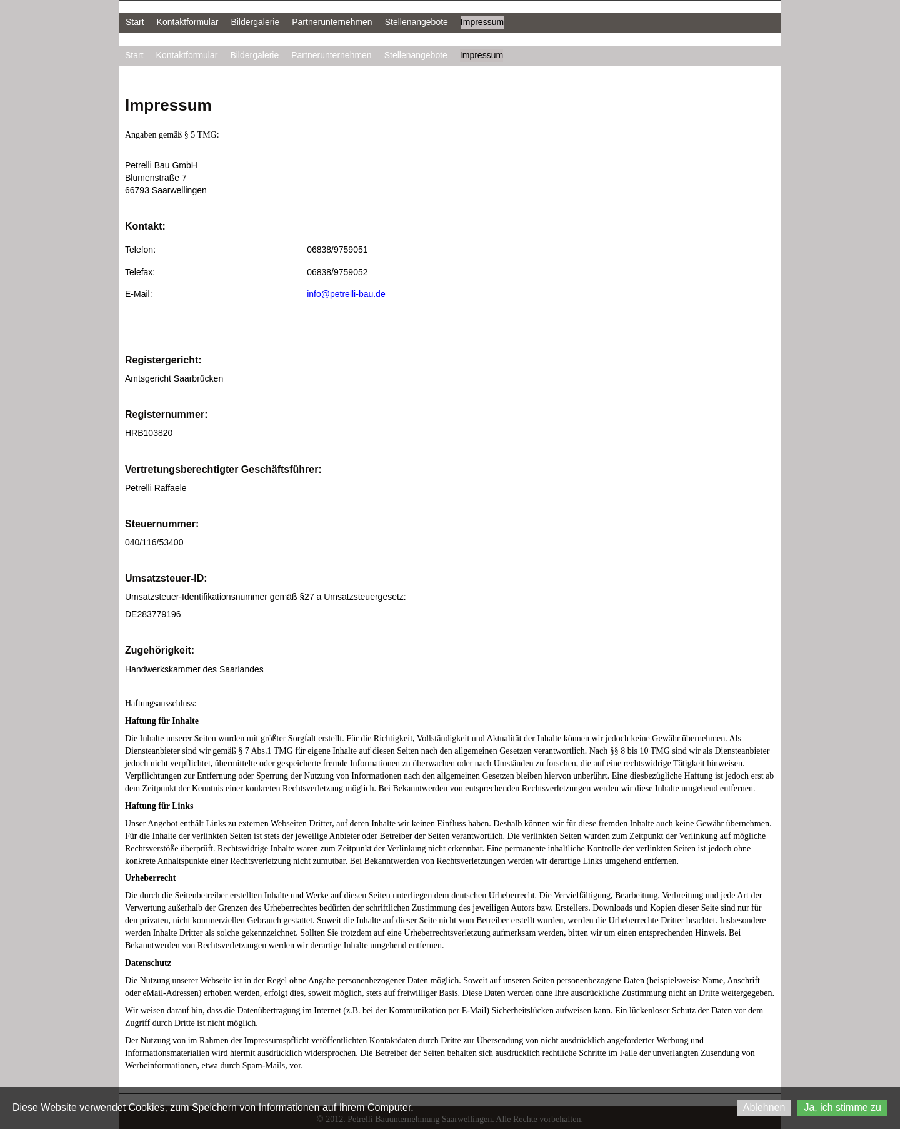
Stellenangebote (416, 22)
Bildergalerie (255, 22)
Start (135, 22)
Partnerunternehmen (332, 22)
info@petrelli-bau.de (346, 294)
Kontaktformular (188, 22)
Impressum (482, 22)
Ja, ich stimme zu (842, 1107)
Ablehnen (764, 1107)
